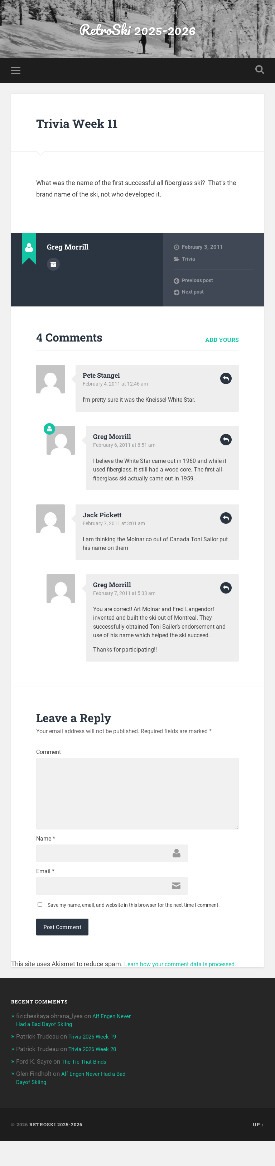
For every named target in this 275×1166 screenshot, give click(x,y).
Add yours (222, 343)
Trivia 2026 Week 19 (96, 1062)
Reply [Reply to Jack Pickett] (226, 521)
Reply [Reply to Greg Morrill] (226, 443)
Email (45, 895)
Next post (193, 295)
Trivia (189, 262)
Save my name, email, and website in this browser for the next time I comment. (134, 930)
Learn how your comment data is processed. (187, 989)
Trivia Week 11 (87, 125)
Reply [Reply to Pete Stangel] (226, 382)
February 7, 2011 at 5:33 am (125, 596)
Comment (48, 755)
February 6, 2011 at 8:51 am (125, 448)
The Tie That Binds (87, 1086)
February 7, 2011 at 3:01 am (115, 527)
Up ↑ (258, 1149)
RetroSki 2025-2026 (137, 30)
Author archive (53, 266)
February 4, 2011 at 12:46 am (117, 387)
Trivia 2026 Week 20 (96, 1074)
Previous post (198, 284)
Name (45, 860)
